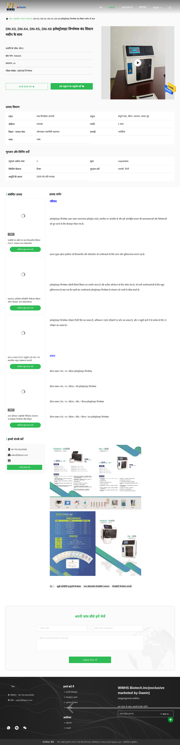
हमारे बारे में (127, 7)
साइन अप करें (165, 714)
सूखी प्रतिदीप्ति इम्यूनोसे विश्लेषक (69, 586)
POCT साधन (26, 19)
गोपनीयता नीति (48, 742)
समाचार (142, 7)
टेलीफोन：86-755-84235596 (21, 695)
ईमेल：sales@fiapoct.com (20, 700)
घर (100, 7)
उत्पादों (112, 7)
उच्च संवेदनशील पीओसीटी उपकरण (96, 586)
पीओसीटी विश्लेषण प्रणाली (121, 586)
